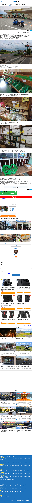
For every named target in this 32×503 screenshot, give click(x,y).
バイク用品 (18, 498)
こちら (2, 200)
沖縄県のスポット (8, 477)
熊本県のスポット (17, 476)
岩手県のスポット (12, 458)
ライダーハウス (22, 485)
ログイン (9, 273)
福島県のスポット (2, 459)
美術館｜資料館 (2, 484)
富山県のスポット (7, 465)
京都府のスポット (7, 470)
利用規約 (17, 500)
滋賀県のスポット (2, 470)
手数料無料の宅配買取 (4, 198)
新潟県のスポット (2, 465)
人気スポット (13, 498)
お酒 (15, 485)
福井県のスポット (17, 465)
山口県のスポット (22, 473)
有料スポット (7, 496)
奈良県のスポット (22, 470)
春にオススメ (2, 491)
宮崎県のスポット (27, 476)
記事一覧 (29, 498)
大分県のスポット (22, 476)
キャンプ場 (16, 484)
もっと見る (18, 245)
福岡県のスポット (2, 476)
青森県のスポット (7, 458)
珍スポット (26, 484)
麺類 (11, 485)
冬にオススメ (17, 491)
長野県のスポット (27, 465)
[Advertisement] (16, 380)
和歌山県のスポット (27, 470)
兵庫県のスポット (17, 470)
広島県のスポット (17, 473)
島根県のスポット (7, 473)
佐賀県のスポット (7, 476)
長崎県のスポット (12, 476)
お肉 (6, 485)
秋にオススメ (12, 491)
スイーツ (21, 484)
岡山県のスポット (12, 473)
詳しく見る (8, 216)
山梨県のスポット (22, 465)
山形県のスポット (27, 458)
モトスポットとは (6, 498)
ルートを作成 (24, 498)
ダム (11, 484)
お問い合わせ (30, 500)
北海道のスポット (2, 458)
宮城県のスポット (17, 458)
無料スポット (2, 496)
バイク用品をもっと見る (28, 325)
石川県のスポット (12, 465)
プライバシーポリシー (24, 500)
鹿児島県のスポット (3, 477)
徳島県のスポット (27, 473)
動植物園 (1, 485)
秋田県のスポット (22, 458)
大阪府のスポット (12, 470)
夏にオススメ (7, 491)
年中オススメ (22, 491)
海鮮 (6, 484)
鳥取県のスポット (2, 473)
